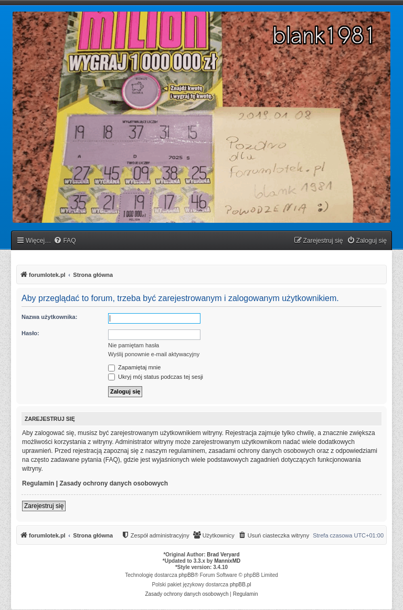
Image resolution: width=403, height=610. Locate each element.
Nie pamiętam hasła (133, 345)
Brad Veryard (223, 554)
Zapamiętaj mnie (134, 367)
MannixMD (227, 561)
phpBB (187, 575)
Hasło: (30, 333)
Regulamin (38, 483)
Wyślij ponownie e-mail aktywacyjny (153, 354)
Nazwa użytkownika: (49, 317)
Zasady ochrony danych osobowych (113, 483)
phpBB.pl (240, 584)
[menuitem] (65, 241)
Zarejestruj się (43, 506)
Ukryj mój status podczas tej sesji (155, 377)
